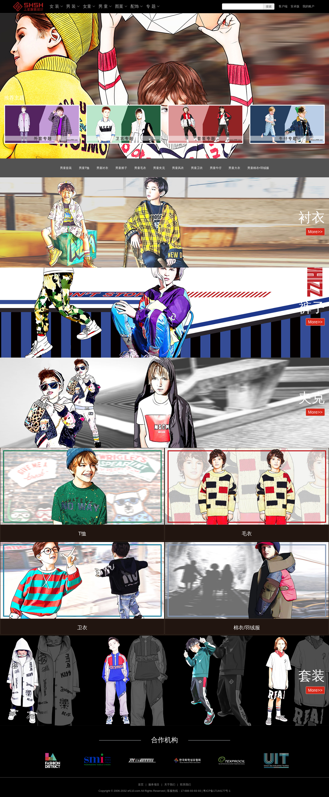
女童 (87, 6)
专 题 (151, 6)
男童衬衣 (102, 168)
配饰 (135, 6)
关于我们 (169, 784)
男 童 (103, 6)
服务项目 (153, 784)
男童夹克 (159, 168)
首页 (141, 784)
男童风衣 (178, 168)
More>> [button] (315, 231)
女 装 (54, 6)
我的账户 (308, 6)
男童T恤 (84, 168)
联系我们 (185, 784)
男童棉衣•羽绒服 (258, 168)
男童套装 (66, 168)
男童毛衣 (140, 168)
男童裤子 (121, 168)
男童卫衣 (197, 168)
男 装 (71, 6)
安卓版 (295, 6)
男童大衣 (234, 168)
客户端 (283, 6)
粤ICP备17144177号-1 (216, 790)
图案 (119, 6)
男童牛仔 (216, 168)
